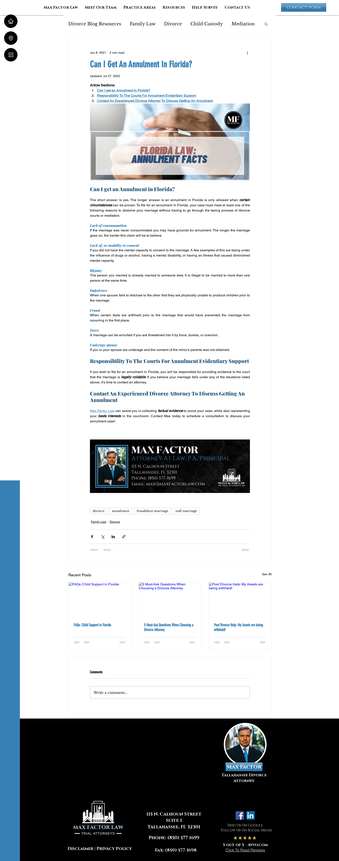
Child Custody (206, 23)
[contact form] (303, 7)
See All (267, 574)
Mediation (243, 23)
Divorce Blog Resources (94, 23)
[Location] (11, 38)
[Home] (11, 21)
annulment (120, 511)
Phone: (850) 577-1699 (174, 838)
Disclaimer (80, 848)
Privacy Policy (114, 848)
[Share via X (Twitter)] (103, 537)
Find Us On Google (245, 825)
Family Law (142, 23)
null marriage (186, 511)
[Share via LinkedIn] (113, 537)
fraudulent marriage (152, 511)
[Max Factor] (243, 766)
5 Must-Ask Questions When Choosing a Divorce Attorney (168, 627)
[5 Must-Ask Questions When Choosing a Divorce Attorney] (170, 599)
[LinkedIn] (250, 815)
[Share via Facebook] (92, 537)
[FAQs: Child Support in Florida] (100, 599)
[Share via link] (124, 537)
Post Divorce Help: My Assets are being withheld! (238, 627)
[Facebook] (240, 815)
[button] (11, 54)
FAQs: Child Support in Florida (92, 625)
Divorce (173, 23)
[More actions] (247, 52)
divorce (99, 511)
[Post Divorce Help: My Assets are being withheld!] (240, 599)
